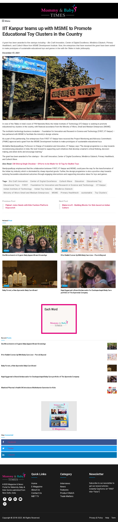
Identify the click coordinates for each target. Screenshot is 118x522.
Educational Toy (94, 181)
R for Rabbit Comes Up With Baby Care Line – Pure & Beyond (83, 255)
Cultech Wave (65, 181)
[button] (5, 21)
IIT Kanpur (101, 185)
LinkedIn (8, 455)
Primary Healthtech (70, 193)
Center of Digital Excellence (43, 181)
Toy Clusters (101, 193)
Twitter (8, 448)
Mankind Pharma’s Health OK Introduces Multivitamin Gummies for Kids (28, 388)
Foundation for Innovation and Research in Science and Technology (62, 185)
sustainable (86, 193)
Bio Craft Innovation (18, 181)
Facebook (9, 442)
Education (79, 181)
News (6, 250)
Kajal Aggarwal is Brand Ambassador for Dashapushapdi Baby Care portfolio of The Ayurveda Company (40, 377)
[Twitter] (10, 499)
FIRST (25, 185)
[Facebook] (5, 499)
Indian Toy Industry (43, 189)
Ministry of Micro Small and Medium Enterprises (26, 193)
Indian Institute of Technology (18, 189)
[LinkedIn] (15, 499)
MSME (55, 193)
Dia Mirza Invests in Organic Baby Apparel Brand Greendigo (24, 255)
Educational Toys (11, 185)
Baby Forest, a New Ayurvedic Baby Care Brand (19, 290)
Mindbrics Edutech (64, 189)
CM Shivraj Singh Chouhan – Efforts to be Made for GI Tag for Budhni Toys (45, 164)
